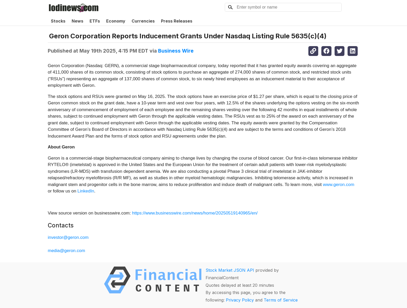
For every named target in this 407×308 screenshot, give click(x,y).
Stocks (58, 21)
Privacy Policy (240, 300)
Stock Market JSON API (230, 270)
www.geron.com (338, 184)
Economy (115, 21)
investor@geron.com (68, 237)
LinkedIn (85, 191)
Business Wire (176, 51)
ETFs (95, 21)
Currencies (143, 21)
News (77, 21)
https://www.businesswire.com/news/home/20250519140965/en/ (195, 213)
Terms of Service (281, 300)
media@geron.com (66, 250)
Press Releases (176, 21)
